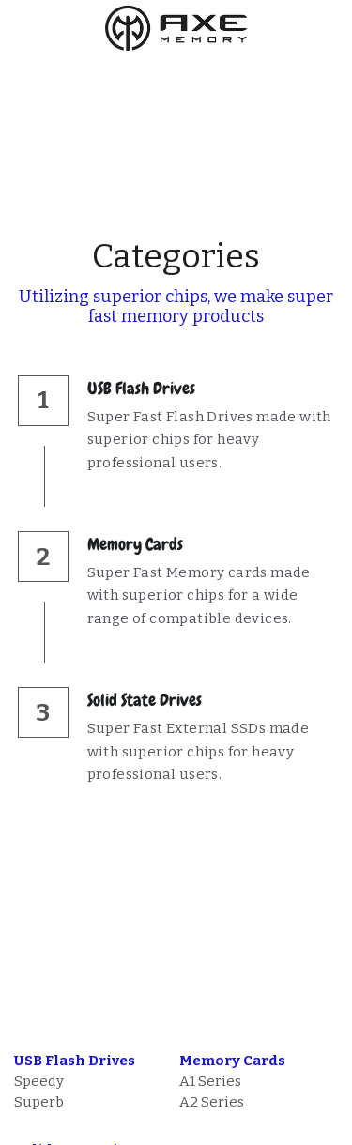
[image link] (176, 27)
